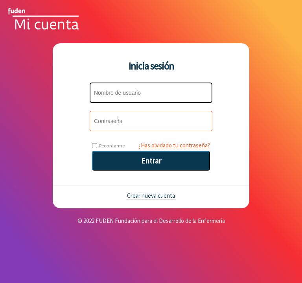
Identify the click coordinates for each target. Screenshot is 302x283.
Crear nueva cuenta (151, 195)
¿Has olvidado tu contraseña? (174, 145)
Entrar (151, 160)
